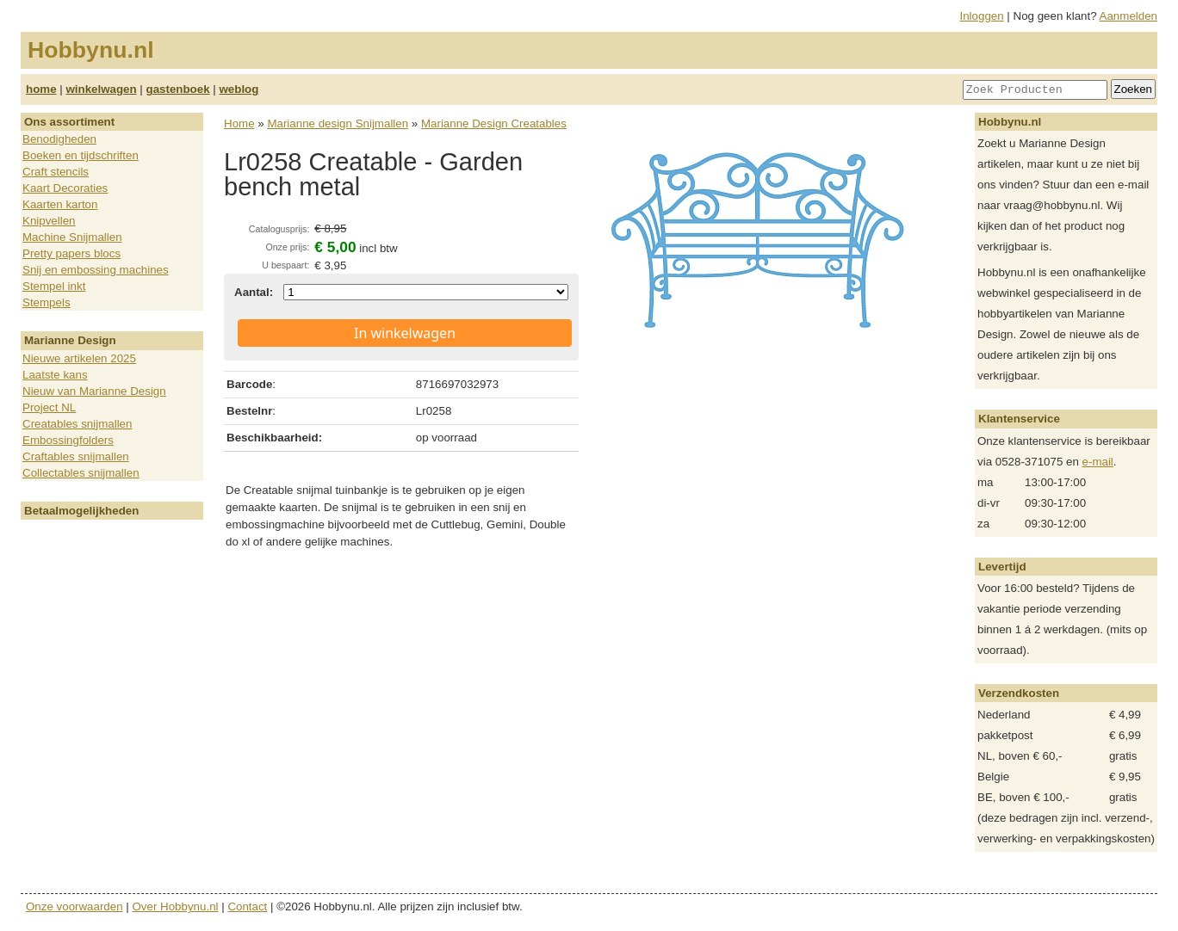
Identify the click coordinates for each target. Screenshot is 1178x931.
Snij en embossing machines (95, 269)
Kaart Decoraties (65, 188)
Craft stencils (55, 171)
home (41, 89)
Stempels (46, 302)
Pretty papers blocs (71, 253)
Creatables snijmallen (77, 423)
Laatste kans (55, 374)
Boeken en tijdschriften (80, 155)
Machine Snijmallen (72, 237)
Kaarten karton (59, 204)
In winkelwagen (405, 333)
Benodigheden (59, 139)
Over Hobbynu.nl (176, 906)
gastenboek (178, 89)
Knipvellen (49, 220)
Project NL (49, 407)
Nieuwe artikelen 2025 (79, 358)
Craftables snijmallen (75, 456)
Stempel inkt (53, 286)
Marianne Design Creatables (494, 123)
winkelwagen (100, 89)
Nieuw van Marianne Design (94, 391)
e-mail (1097, 461)
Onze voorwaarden (74, 906)
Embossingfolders (68, 440)
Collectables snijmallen (81, 472)
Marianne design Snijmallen (337, 123)
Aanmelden (1128, 15)
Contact (247, 906)
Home (239, 123)
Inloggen (982, 15)
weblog (238, 89)
